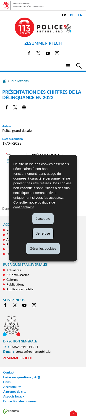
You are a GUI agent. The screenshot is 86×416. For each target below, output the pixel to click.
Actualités (13, 270)
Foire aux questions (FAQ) (21, 377)
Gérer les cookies (43, 248)
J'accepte (43, 218)
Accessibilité (12, 387)
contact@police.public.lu (33, 351)
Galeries (12, 279)
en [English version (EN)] (80, 15)
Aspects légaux (13, 396)
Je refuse (43, 234)
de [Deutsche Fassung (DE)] (72, 15)
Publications (20, 81)
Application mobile (19, 289)
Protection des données (19, 401)
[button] (68, 65)
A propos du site (14, 391)
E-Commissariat (17, 275)
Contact (8, 372)
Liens (6, 382)
